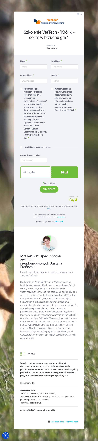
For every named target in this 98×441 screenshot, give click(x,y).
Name (22, 61)
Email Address (26, 75)
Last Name (55, 61)
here (48, 209)
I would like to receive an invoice (35, 147)
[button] (5, 435)
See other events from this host (63, 421)
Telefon (54, 75)
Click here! (59, 221)
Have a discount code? (30, 155)
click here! (61, 217)
